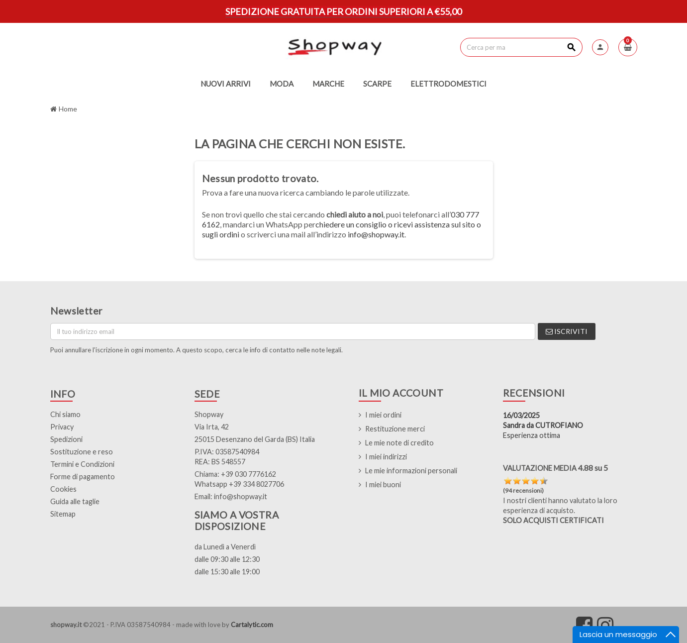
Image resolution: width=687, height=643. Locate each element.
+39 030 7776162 (248, 474)
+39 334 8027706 (256, 484)
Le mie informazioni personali (411, 470)
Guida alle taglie (74, 501)
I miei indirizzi (386, 456)
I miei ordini (383, 415)
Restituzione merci (395, 429)
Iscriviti (567, 331)
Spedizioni (66, 439)
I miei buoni (383, 484)
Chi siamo (65, 414)
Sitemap (63, 514)
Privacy (62, 427)
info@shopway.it (376, 234)
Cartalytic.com (252, 625)
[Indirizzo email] (292, 331)
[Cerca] (521, 47)
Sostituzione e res (79, 451)
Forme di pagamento (82, 476)
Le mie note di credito (399, 442)
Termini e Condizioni (82, 464)
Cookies (63, 489)
